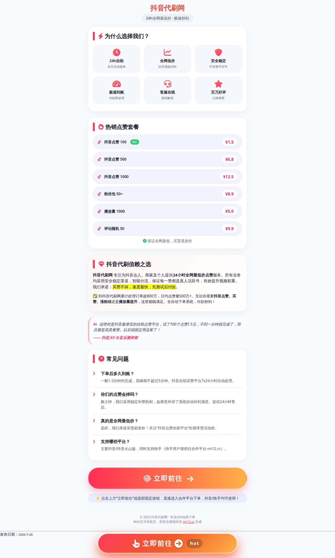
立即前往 (169, 478)
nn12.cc (188, 521)
